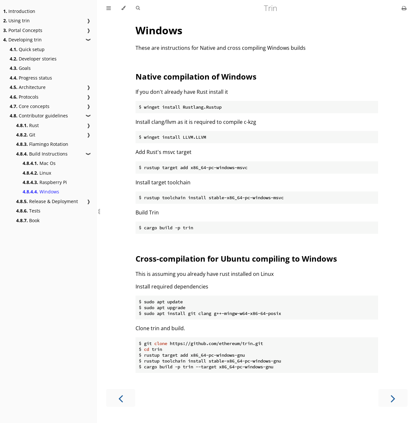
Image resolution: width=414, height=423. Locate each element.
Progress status (31, 78)
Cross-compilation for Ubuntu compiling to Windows (236, 258)
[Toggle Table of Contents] (108, 8)
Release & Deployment (47, 201)
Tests (28, 211)
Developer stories (33, 59)
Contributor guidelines (39, 116)
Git (25, 135)
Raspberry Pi (45, 182)
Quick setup (27, 49)
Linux (37, 173)
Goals (20, 68)
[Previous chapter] (120, 398)
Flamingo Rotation (42, 144)
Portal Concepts (22, 30)
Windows (41, 192)
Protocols (24, 97)
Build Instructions (42, 154)
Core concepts (29, 106)
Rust (27, 125)
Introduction (19, 11)
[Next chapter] (393, 398)
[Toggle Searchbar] (138, 8)
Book (27, 220)
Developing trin (22, 40)
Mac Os (39, 163)
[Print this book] (404, 8)
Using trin (16, 20)
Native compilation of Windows (196, 76)
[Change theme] (123, 8)
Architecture (28, 87)
